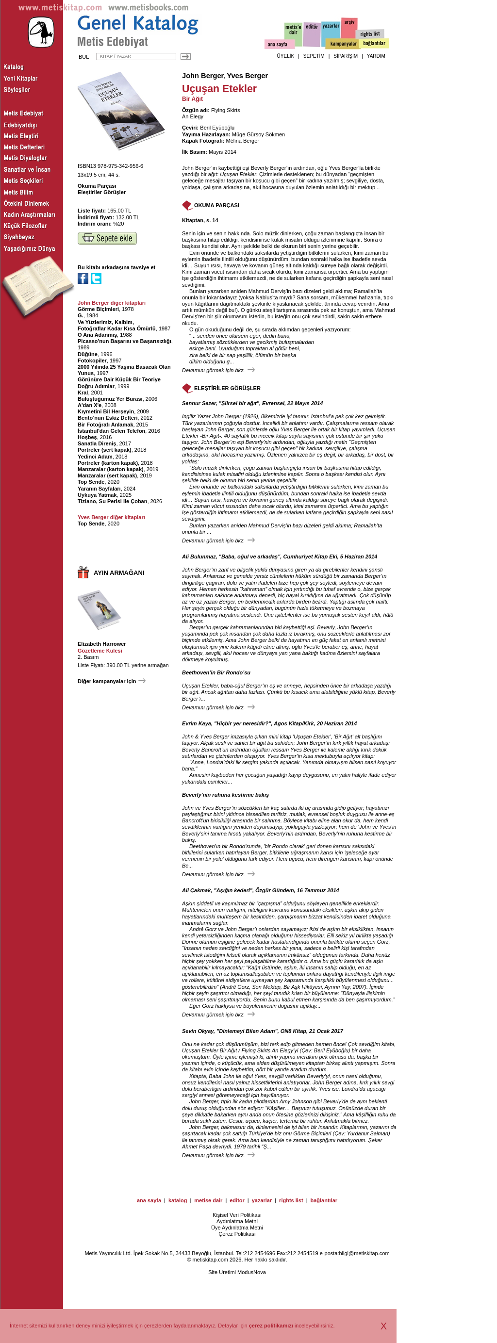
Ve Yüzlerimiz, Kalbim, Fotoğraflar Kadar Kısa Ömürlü (117, 325)
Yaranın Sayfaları (99, 488)
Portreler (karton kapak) (108, 463)
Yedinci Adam (95, 456)
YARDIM (376, 56)
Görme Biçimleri (98, 309)
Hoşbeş (87, 437)
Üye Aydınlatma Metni (237, 1227)
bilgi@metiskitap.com (364, 1253)
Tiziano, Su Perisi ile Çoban (112, 501)
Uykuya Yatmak (97, 495)
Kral (83, 392)
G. (80, 315)
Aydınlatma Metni (237, 1221)
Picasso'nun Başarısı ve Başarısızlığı (124, 341)
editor (237, 1200)
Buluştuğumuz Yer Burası (110, 399)
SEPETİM (314, 56)
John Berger (203, 76)
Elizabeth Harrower (102, 644)
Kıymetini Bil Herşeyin (106, 411)
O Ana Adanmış (97, 335)
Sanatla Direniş (97, 443)
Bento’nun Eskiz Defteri (107, 418)
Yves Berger (247, 76)
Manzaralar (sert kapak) (107, 475)
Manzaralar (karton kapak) (111, 469)
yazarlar (262, 1200)
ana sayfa (149, 1200)
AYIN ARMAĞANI (119, 572)
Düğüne (88, 354)
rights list (291, 1200)
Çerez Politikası (236, 1234)
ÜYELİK (286, 56)
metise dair (208, 1200)
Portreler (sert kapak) (105, 450)
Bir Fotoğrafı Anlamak (105, 424)
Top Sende (91, 482)
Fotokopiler (92, 360)
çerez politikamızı (271, 1325)
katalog (177, 1200)
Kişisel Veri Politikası (237, 1215)
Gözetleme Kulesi (100, 651)
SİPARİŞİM (345, 56)
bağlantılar (323, 1200)
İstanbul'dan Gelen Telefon (111, 431)
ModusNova (251, 1272)
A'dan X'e (89, 405)
